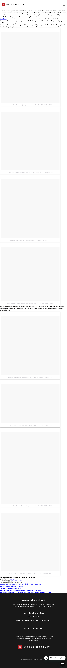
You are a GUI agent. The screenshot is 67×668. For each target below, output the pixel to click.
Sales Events (33, 613)
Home (25, 613)
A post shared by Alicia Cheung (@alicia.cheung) (21, 172)
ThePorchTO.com (16, 580)
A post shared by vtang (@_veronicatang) (21, 240)
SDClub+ (36, 616)
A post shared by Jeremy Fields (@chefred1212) (21, 377)
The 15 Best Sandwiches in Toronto (11, 586)
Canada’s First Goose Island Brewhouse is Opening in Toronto (20, 590)
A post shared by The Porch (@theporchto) (21, 425)
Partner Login (46, 620)
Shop (29, 616)
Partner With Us (28, 620)
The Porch (3, 19)
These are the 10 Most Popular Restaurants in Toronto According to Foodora (25, 592)
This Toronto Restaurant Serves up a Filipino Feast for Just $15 (21, 584)
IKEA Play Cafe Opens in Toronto (10, 588)
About (18, 620)
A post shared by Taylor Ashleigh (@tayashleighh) (21, 303)
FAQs (37, 620)
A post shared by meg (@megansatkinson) (21, 105)
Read (42, 613)
